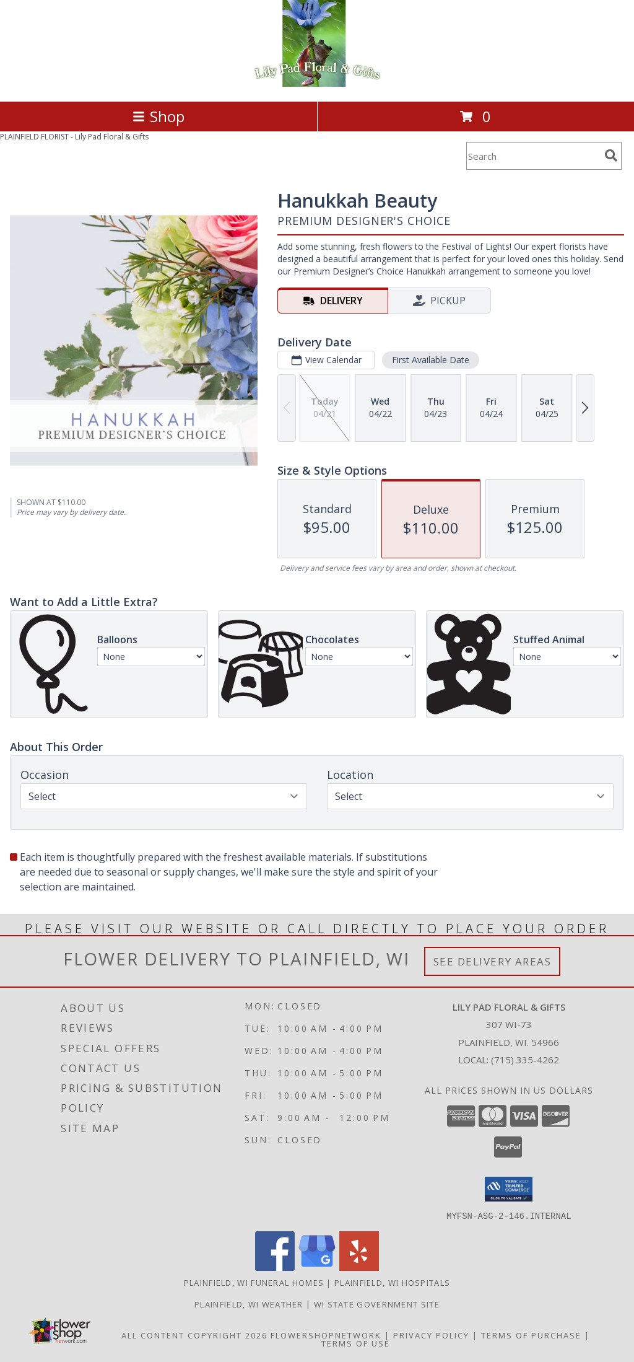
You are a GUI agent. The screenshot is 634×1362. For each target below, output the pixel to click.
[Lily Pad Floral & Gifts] (317, 83)
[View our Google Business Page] (317, 1267)
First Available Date (430, 360)
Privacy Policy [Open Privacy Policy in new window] (431, 1334)
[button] (508, 1189)
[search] (611, 155)
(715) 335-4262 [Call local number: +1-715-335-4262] (525, 1059)
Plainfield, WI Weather (248, 1303)
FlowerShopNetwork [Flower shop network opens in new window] (326, 1334)
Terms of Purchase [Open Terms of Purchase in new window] (531, 1334)
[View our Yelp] (359, 1267)
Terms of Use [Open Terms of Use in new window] (355, 1342)
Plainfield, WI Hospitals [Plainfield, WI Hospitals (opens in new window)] (392, 1282)
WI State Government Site (377, 1303)
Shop (158, 116)
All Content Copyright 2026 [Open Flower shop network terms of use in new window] (194, 1334)
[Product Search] (533, 156)
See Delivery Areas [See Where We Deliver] (492, 961)
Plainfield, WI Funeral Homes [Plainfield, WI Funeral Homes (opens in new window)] (254, 1282)
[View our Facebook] (275, 1267)
